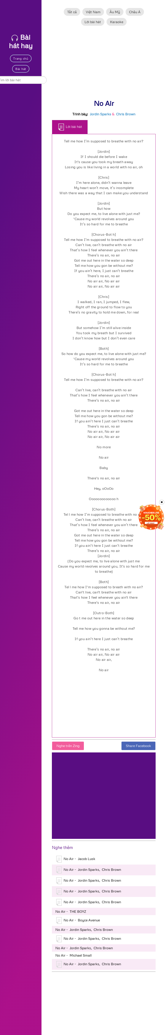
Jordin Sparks (100, 114)
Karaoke (116, 22)
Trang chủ (20, 58)
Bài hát (20, 69)
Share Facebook (138, 746)
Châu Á (134, 12)
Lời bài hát (93, 22)
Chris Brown (125, 114)
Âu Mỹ (115, 12)
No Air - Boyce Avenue (78, 920)
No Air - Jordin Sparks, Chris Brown (88, 869)
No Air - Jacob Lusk (75, 859)
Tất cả (72, 12)
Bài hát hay (21, 41)
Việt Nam (93, 12)
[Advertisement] (104, 64)
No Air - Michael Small (73, 955)
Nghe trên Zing (68, 746)
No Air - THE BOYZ (70, 911)
